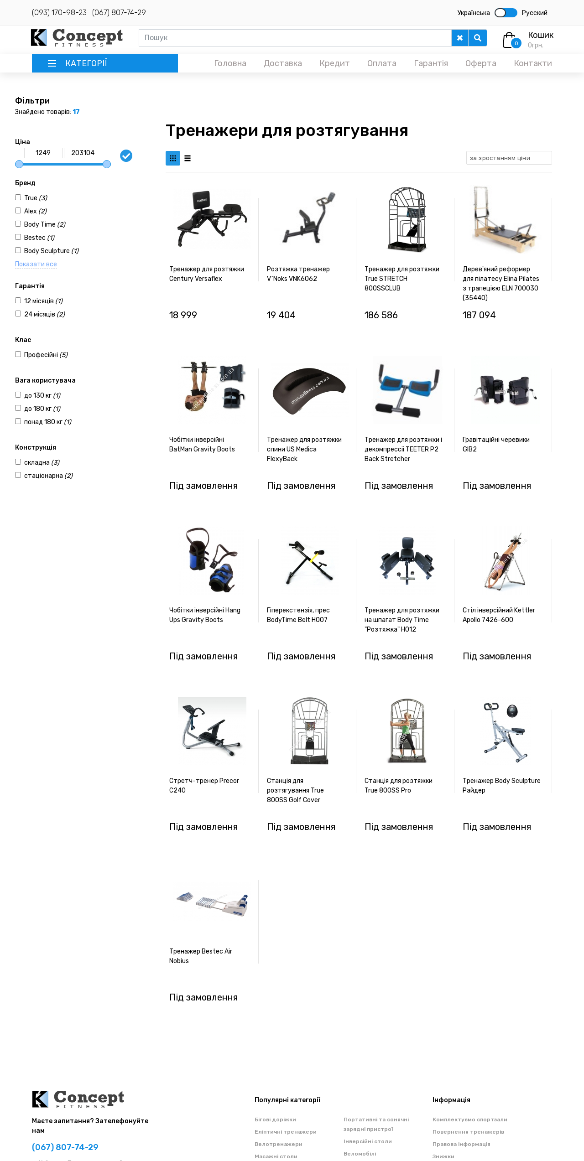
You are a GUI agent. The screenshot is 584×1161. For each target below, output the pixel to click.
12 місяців (43, 301)
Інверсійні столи (368, 1141)
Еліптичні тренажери (286, 1132)
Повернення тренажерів (468, 1132)
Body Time (44, 224)
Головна (230, 63)
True (35, 198)
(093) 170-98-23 (59, 12)
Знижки (443, 1156)
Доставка (283, 63)
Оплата (381, 63)
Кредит (334, 63)
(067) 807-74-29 (119, 12)
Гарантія (431, 63)
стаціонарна (48, 476)
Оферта (480, 63)
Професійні (46, 355)
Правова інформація (461, 1144)
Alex (35, 211)
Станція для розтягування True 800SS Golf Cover (295, 790)
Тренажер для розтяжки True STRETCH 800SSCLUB (402, 278)
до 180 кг (42, 409)
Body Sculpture (51, 251)
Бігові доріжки (275, 1119)
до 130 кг (42, 395)
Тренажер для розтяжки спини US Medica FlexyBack (304, 449)
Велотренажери (278, 1144)
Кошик (540, 35)
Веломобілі (360, 1154)
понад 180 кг (47, 422)
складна (41, 462)
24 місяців (44, 314)
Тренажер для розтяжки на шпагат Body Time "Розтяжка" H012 (402, 619)
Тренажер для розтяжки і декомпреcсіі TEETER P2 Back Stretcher (403, 449)
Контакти (533, 63)
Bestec (39, 238)
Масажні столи (276, 1156)
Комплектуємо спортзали (470, 1119)
